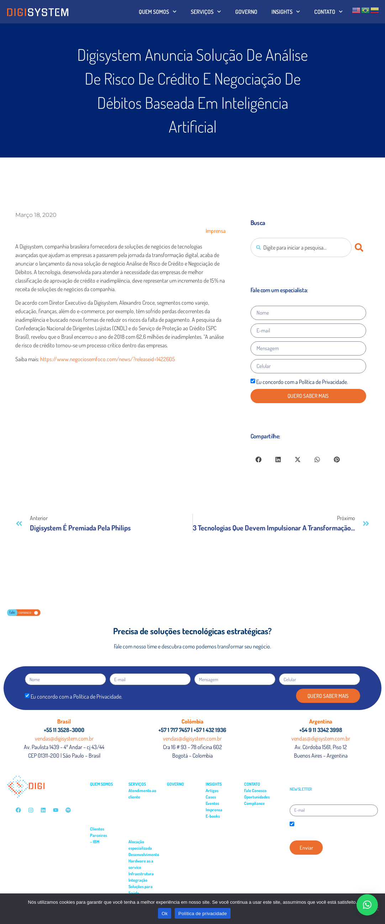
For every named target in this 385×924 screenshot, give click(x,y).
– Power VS (100, 880)
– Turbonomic (102, 861)
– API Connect (102, 854)
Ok (165, 913)
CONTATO (328, 11)
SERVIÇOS (206, 11)
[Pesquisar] (360, 247)
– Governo (98, 797)
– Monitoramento (142, 835)
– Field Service (140, 809)
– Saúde (96, 809)
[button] (258, 460)
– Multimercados (103, 803)
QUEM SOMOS (157, 11)
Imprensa (216, 230)
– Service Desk (140, 803)
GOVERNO (246, 11)
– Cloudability (102, 867)
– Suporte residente (145, 829)
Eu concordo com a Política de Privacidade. (302, 381)
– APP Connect (103, 848)
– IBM (94, 841)
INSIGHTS (285, 11)
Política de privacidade (202, 913)
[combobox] (301, 247)
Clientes (97, 829)
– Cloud (97, 873)
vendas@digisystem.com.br (64, 738)
